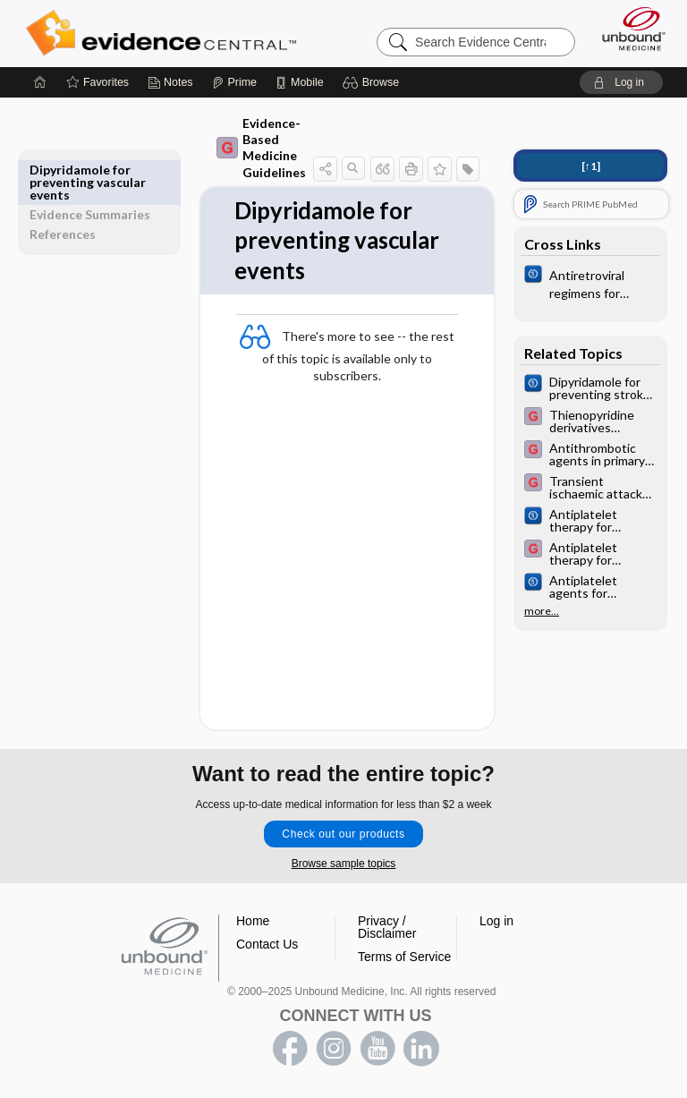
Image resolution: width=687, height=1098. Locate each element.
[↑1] (590, 166)
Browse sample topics (344, 864)
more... (541, 611)
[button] (373, 82)
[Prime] (234, 82)
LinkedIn (421, 1050)
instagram (334, 1050)
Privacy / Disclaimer (387, 928)
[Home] (40, 82)
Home (252, 922)
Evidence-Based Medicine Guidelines (232, 147)
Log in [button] (496, 922)
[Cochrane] (590, 282)
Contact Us (267, 945)
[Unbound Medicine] (628, 28)
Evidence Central (165, 33)
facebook (290, 1050)
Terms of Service (404, 957)
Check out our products (343, 835)
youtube (377, 1050)
